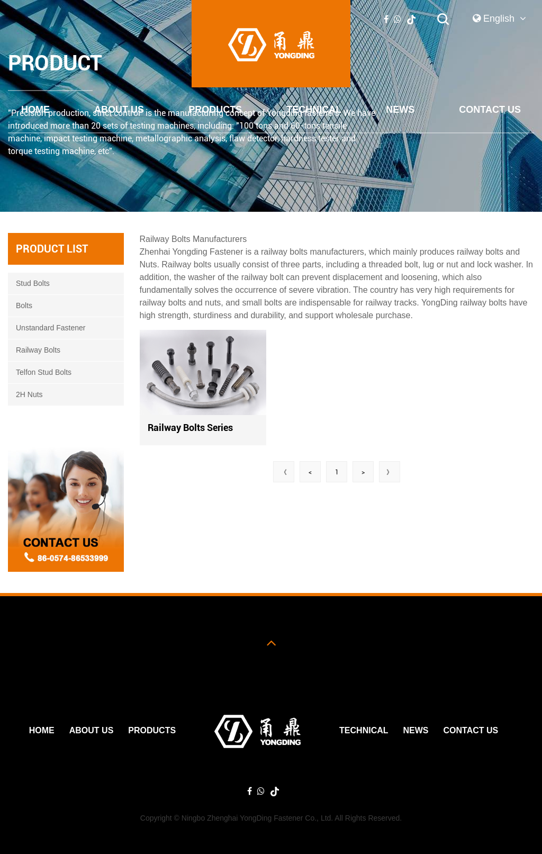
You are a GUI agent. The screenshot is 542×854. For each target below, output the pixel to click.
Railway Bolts (38, 350)
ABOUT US (119, 109)
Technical (313, 109)
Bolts (24, 305)
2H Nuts (29, 394)
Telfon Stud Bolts (43, 372)
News (400, 109)
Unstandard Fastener (51, 327)
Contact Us (490, 109)
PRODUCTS (215, 109)
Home (35, 109)
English (499, 18)
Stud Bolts (33, 283)
